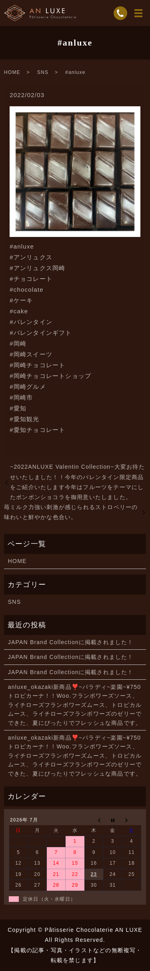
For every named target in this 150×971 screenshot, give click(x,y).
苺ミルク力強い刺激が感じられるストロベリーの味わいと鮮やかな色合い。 (71, 512)
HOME (12, 72)
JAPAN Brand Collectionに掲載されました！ (71, 642)
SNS (42, 72)
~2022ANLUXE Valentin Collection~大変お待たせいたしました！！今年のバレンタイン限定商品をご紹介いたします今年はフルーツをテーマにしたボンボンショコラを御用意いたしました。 (77, 482)
